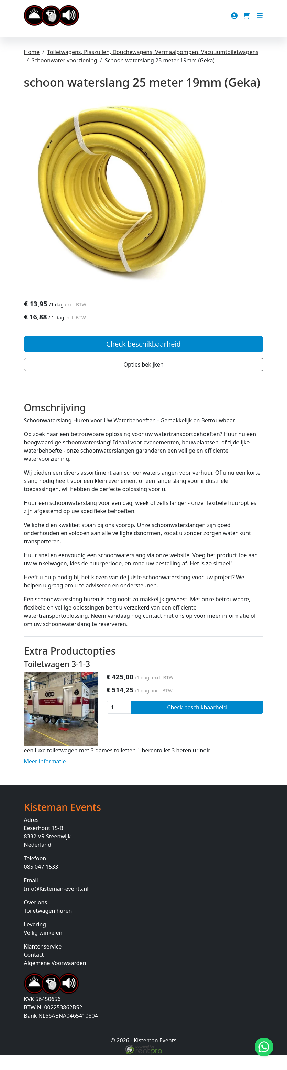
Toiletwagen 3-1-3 (57, 679)
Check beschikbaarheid (143, 358)
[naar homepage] (51, 16)
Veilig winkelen (43, 947)
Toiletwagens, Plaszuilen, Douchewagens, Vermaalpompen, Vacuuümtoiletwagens (152, 52)
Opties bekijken (143, 379)
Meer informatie (45, 776)
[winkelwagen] (247, 16)
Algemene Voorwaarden (55, 978)
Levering (35, 939)
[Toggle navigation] (259, 16)
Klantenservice (43, 961)
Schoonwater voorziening (64, 60)
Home (32, 52)
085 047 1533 (41, 881)
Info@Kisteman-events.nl (56, 903)
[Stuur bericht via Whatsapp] (264, 1047)
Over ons (35, 917)
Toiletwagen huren (48, 925)
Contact (34, 969)
